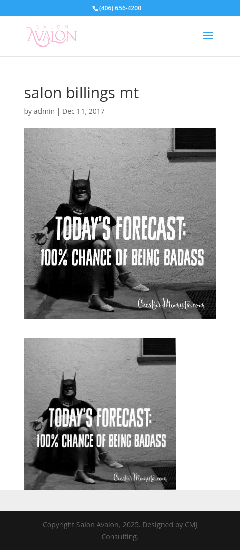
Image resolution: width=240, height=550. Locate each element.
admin (44, 111)
